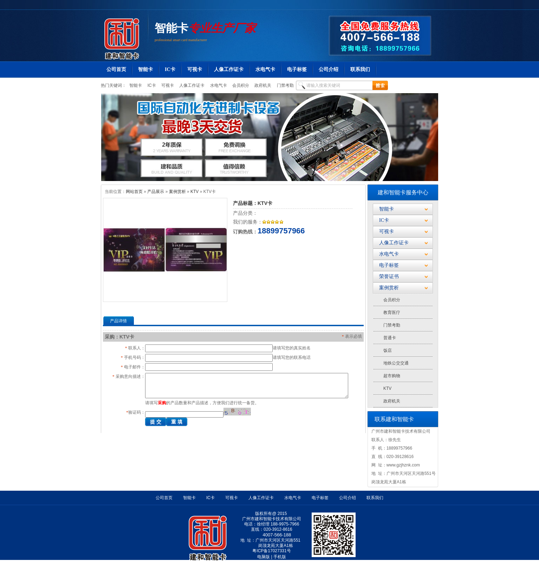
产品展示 (155, 191)
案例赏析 (177, 191)
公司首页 (116, 69)
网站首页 (134, 191)
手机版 (279, 556)
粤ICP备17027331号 (271, 550)
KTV (194, 191)
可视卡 (194, 69)
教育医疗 (391, 312)
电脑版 (263, 556)
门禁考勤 (284, 85)
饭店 (387, 350)
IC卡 (170, 69)
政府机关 (262, 85)
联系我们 (360, 69)
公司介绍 (328, 69)
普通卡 (389, 337)
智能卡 (171, 28)
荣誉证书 (389, 276)
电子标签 (297, 69)
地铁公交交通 (396, 363)
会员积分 (240, 85)
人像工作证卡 (228, 69)
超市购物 (391, 375)
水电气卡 (265, 69)
